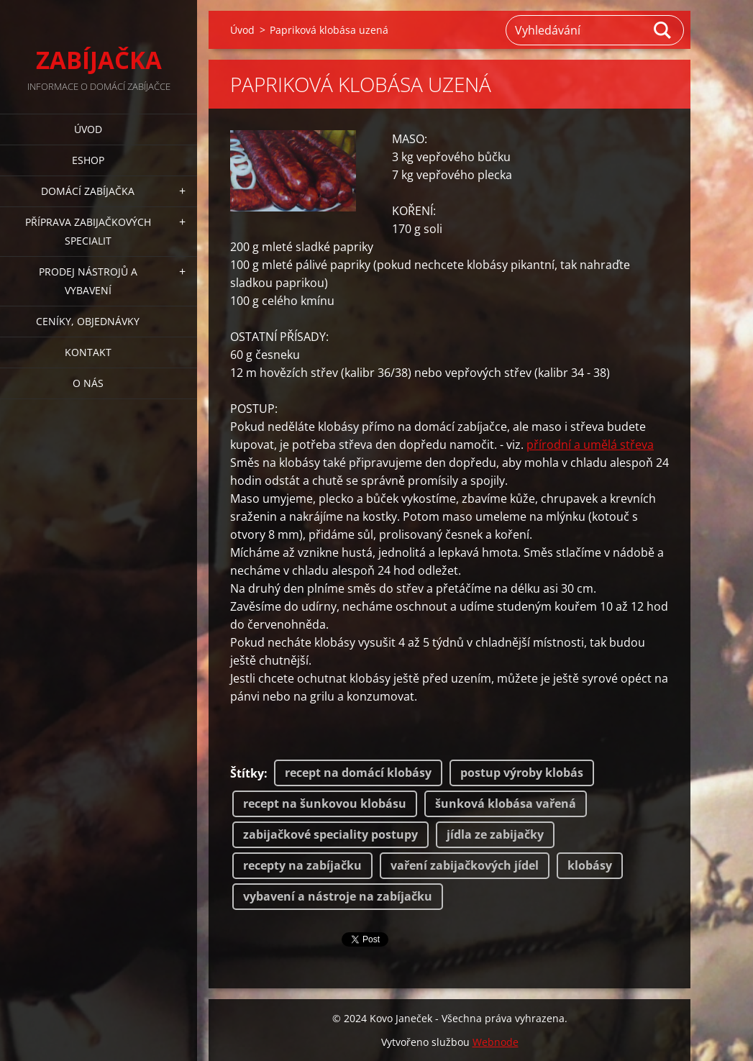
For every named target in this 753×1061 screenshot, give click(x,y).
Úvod (88, 129)
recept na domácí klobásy (358, 772)
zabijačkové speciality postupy (330, 834)
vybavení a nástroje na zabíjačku (337, 896)
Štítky (247, 773)
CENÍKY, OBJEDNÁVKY (88, 321)
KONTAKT (88, 352)
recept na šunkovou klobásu (324, 803)
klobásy (589, 865)
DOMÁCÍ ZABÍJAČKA (87, 191)
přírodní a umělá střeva (590, 444)
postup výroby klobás (521, 772)
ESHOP (88, 160)
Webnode (496, 1042)
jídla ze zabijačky (495, 834)
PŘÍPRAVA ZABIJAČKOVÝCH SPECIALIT (88, 231)
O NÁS (88, 383)
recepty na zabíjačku (302, 865)
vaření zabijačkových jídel (465, 865)
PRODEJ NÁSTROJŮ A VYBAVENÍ (88, 281)
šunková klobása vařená (505, 803)
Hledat (663, 30)
